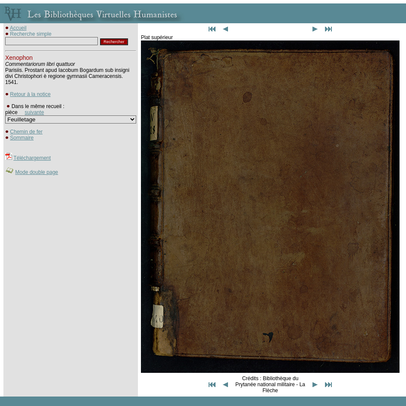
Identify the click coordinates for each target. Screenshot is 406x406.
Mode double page (36, 172)
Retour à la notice (30, 94)
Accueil (18, 28)
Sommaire (22, 138)
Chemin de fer (26, 132)
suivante (34, 112)
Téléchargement (32, 158)
